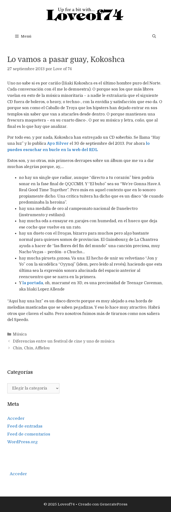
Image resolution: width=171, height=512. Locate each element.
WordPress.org (22, 442)
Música (20, 334)
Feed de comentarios (28, 434)
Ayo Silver (58, 143)
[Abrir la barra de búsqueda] (154, 36)
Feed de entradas (24, 426)
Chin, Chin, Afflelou (31, 348)
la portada (32, 283)
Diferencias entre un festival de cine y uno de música (63, 341)
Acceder (15, 418)
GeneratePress (113, 504)
